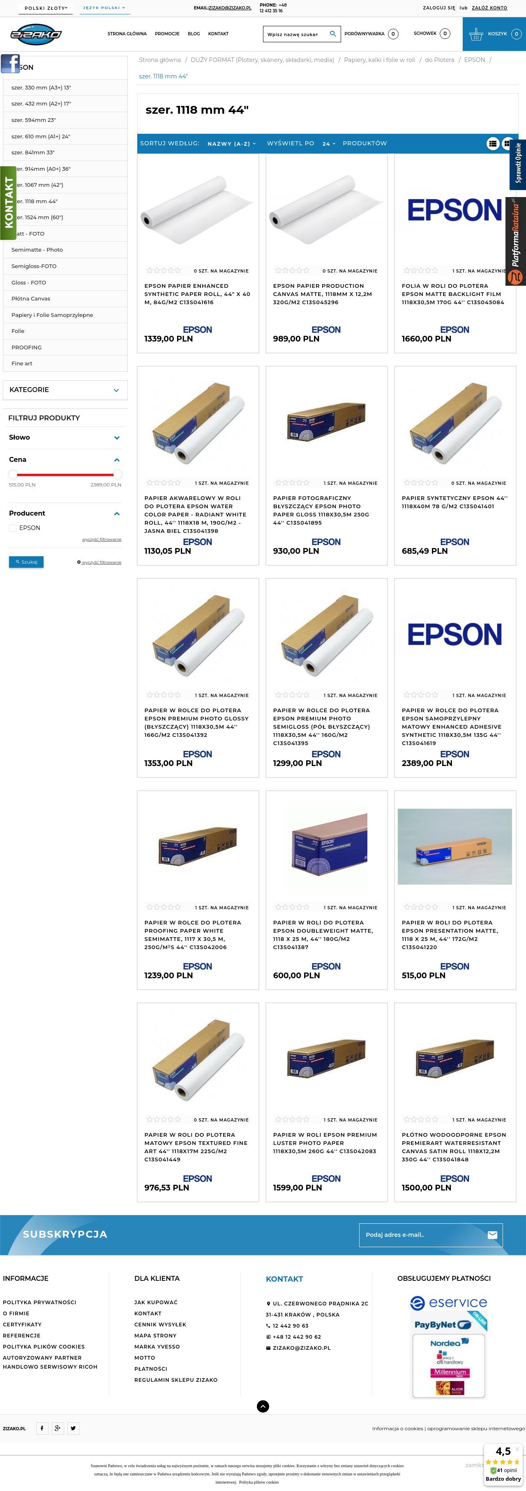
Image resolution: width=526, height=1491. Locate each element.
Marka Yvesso (157, 1347)
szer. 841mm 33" (33, 152)
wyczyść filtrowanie (102, 539)
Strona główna (127, 34)
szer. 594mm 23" (34, 120)
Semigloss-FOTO (34, 266)
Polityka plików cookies (44, 1347)
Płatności (151, 1369)
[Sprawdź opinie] (518, 166)
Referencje (22, 1336)
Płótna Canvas (31, 298)
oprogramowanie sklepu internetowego (476, 1428)
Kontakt (218, 34)
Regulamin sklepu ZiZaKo (176, 1380)
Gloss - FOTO (29, 282)
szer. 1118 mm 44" (35, 201)
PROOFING (27, 347)
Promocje (167, 34)
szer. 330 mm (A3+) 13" (41, 87)
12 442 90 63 (287, 1326)
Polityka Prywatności (39, 1302)
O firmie (16, 1313)
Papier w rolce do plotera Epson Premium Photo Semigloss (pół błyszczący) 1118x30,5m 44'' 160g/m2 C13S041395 (321, 726)
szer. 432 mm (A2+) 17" (41, 103)
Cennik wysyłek (160, 1324)
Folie (18, 331)
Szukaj (26, 562)
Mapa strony (155, 1336)
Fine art (22, 363)
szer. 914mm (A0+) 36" (41, 168)
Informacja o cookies (397, 1428)
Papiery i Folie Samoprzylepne (52, 315)
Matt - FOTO (28, 233)
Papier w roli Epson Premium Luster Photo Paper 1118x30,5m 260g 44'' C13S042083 (325, 1142)
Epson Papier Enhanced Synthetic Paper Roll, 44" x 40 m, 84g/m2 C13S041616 (198, 293)
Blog (194, 34)
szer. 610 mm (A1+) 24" (41, 136)
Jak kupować (156, 1302)
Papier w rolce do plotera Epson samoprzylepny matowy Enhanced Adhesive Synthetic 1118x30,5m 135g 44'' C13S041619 (452, 726)
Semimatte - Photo (37, 249)
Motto (144, 1358)
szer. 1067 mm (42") (37, 184)
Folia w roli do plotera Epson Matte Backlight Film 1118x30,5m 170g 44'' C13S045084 (453, 293)
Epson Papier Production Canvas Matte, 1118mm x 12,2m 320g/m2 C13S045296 (322, 293)
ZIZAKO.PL (14, 1428)
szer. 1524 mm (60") (37, 217)
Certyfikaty (22, 1324)
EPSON (21, 67)
